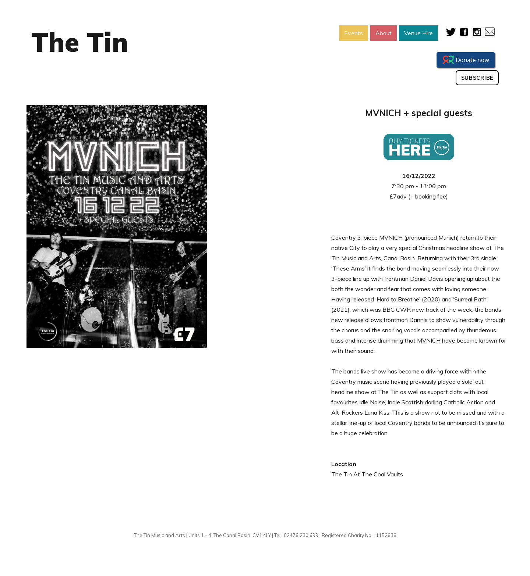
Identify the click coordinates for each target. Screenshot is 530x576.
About (383, 33)
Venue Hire (418, 33)
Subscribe (477, 78)
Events (353, 33)
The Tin (79, 41)
